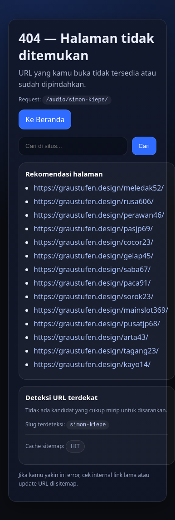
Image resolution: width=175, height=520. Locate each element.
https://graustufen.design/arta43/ (91, 337)
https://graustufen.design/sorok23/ (94, 296)
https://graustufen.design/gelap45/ (94, 255)
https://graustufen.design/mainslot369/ (101, 310)
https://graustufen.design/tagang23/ (96, 350)
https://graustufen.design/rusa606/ (94, 201)
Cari (144, 145)
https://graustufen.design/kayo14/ (92, 364)
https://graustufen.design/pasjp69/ (93, 228)
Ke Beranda (44, 119)
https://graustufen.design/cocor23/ (93, 242)
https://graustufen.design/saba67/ (92, 269)
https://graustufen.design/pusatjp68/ (97, 323)
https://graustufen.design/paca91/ (92, 282)
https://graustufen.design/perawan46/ (99, 214)
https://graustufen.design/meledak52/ (99, 187)
